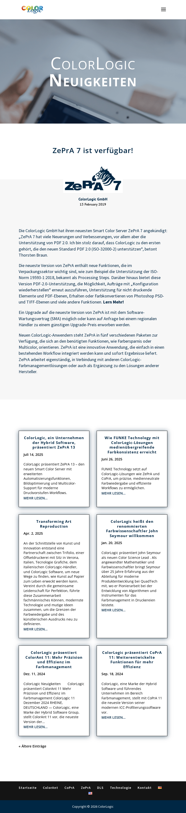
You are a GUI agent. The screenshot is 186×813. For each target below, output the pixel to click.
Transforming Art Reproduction (54, 524)
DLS (100, 787)
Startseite (28, 787)
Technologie (120, 787)
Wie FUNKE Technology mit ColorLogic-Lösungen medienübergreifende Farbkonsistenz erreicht (132, 444)
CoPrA (69, 787)
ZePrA (68, 265)
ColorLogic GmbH (41, 230)
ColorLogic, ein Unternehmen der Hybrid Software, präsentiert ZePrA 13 (54, 442)
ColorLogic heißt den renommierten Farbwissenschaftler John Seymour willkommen (132, 528)
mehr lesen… (35, 498)
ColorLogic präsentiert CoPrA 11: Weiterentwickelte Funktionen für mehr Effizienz (132, 659)
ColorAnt (50, 787)
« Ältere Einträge (32, 746)
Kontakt (145, 787)
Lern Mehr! (113, 302)
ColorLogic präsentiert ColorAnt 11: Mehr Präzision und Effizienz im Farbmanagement (54, 659)
